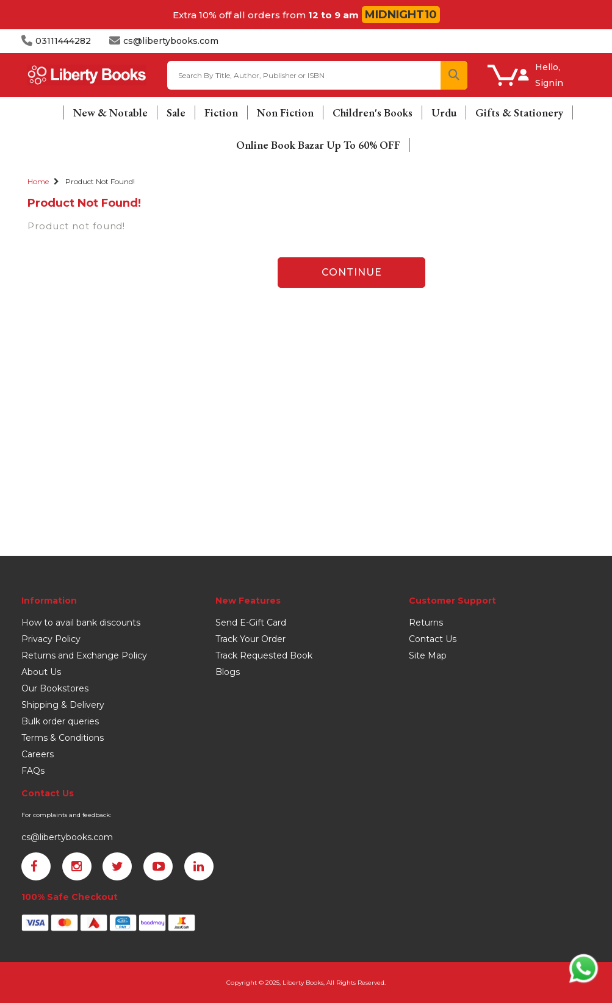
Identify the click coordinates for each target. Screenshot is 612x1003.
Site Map (428, 655)
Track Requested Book (263, 655)
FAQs (33, 770)
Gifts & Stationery (519, 112)
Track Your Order (250, 639)
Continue (352, 272)
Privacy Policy (51, 639)
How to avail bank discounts (80, 622)
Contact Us (432, 639)
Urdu (443, 112)
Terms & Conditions (62, 737)
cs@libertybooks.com (67, 837)
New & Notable (110, 112)
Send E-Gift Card (250, 622)
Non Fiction (285, 112)
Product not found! (100, 181)
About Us (41, 671)
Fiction (221, 112)
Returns (426, 622)
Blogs (227, 671)
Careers (37, 754)
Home (38, 181)
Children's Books (372, 112)
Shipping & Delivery (62, 704)
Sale (176, 112)
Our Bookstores (54, 688)
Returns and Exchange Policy (84, 655)
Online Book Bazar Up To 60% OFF (318, 145)
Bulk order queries (60, 721)
